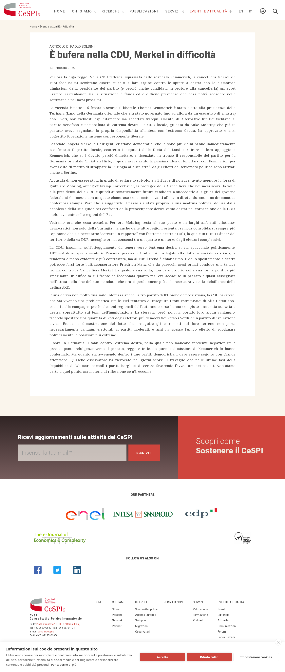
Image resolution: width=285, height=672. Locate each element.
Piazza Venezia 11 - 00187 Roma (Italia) (58, 624)
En (241, 11)
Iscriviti (144, 453)
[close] (278, 642)
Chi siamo (82, 11)
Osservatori (142, 631)
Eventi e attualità (209, 11)
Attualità (68, 26)
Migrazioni (141, 626)
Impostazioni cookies (256, 657)
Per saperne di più (63, 664)
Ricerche (111, 11)
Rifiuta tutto (209, 657)
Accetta (162, 657)
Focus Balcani (226, 637)
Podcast (198, 620)
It (250, 11)
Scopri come (229, 446)
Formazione (200, 614)
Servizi (173, 11)
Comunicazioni (227, 626)
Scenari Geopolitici (146, 609)
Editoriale (223, 614)
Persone (117, 614)
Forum (222, 631)
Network (117, 620)
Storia (116, 609)
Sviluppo (140, 620)
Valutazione (200, 609)
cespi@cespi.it (46, 631)
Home (59, 11)
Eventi (221, 609)
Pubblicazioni (144, 11)
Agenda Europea (145, 614)
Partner (117, 626)
